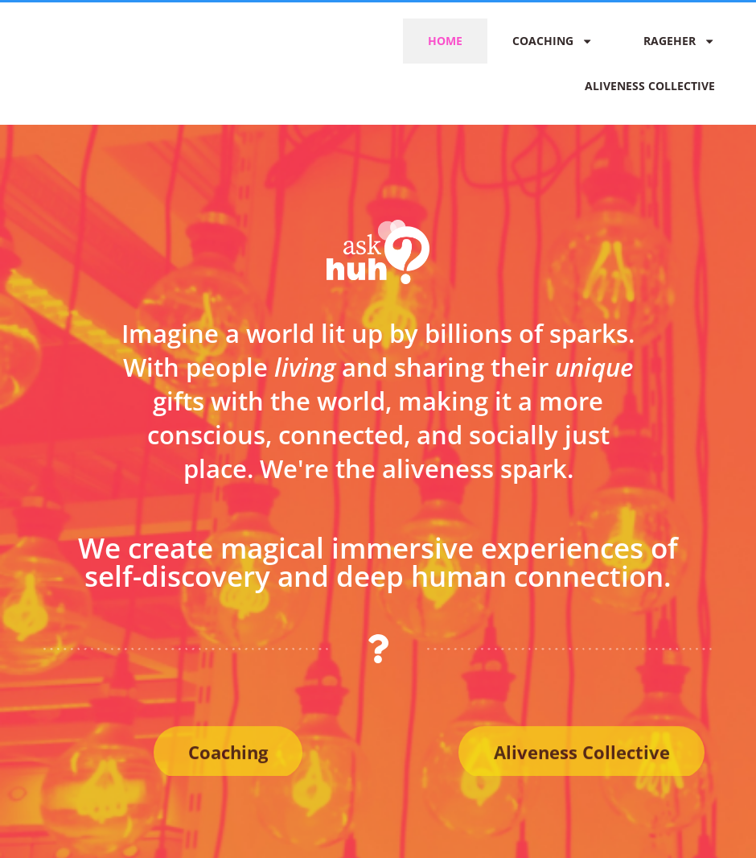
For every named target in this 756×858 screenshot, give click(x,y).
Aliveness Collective (650, 85)
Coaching (552, 41)
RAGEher (679, 41)
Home (445, 40)
